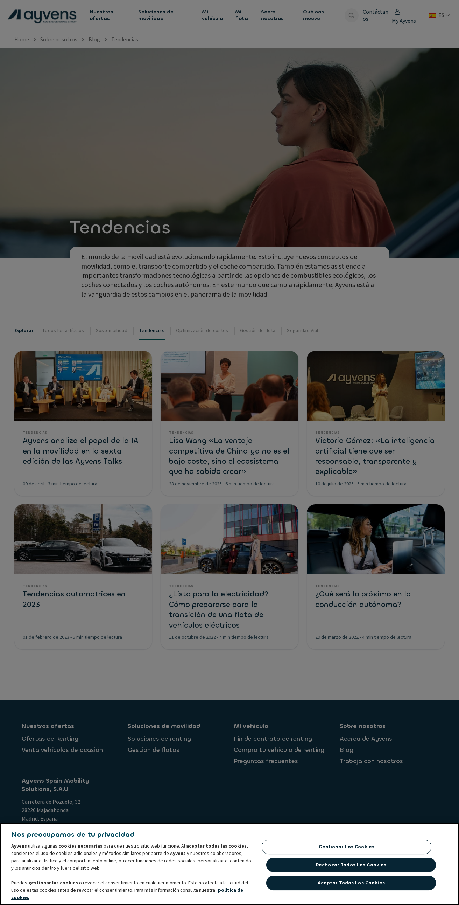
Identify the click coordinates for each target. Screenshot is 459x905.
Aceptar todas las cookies (351, 883)
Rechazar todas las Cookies (351, 865)
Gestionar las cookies (346, 847)
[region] (229, 864)
